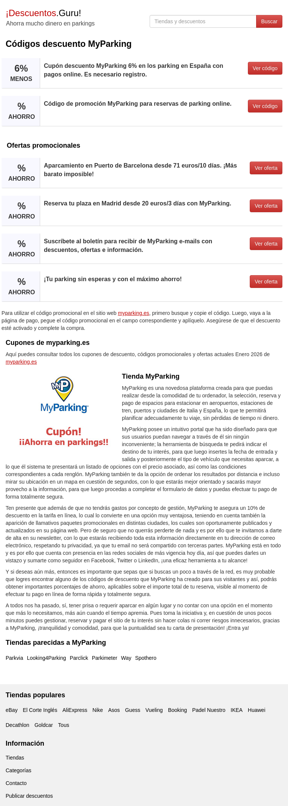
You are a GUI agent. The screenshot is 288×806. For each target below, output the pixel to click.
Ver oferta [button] (266, 168)
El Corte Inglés (40, 710)
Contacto (16, 783)
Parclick (79, 658)
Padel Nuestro (208, 710)
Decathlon (17, 725)
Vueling (154, 710)
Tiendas (15, 758)
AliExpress (75, 710)
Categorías (18, 770)
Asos (114, 710)
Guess (132, 710)
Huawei (257, 710)
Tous (63, 725)
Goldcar (43, 725)
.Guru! (43, 13)
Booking (177, 710)
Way (126, 658)
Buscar (269, 21)
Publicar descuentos (29, 796)
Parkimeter (104, 658)
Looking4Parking (46, 658)
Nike (98, 710)
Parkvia (14, 658)
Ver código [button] (265, 68)
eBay (12, 710)
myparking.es (133, 313)
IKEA (237, 710)
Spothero (145, 658)
